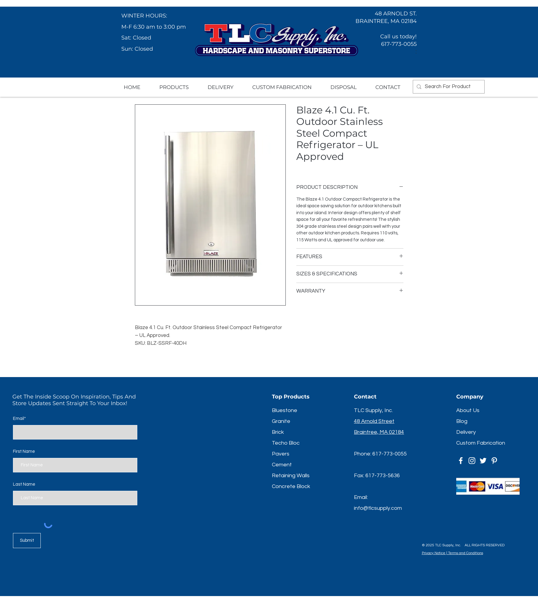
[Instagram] (471, 460)
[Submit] (27, 540)
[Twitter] (483, 460)
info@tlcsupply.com (378, 508)
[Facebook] (460, 460)
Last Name (24, 484)
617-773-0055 (389, 454)
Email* (19, 418)
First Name (24, 451)
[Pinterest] (494, 460)
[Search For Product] (448, 86)
